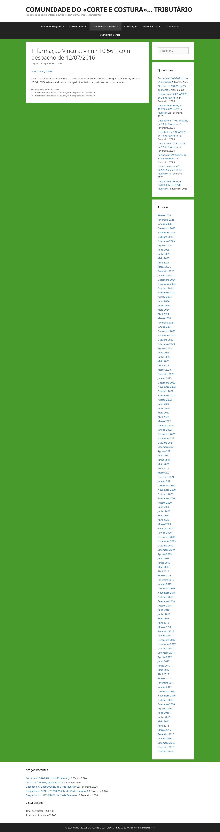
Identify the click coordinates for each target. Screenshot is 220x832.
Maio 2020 (163, 515)
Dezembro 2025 (166, 228)
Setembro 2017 (166, 652)
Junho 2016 (164, 717)
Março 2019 (164, 575)
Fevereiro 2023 (166, 374)
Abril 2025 (163, 262)
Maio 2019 (163, 567)
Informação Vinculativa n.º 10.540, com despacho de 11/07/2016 (65, 95)
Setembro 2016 (166, 704)
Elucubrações (130, 26)
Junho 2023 (164, 356)
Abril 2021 (163, 468)
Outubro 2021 (165, 442)
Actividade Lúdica (151, 26)
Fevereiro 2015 (166, 747)
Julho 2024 (163, 301)
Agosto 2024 (165, 296)
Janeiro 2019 (165, 584)
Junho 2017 (164, 665)
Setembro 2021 (166, 446)
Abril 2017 (163, 674)
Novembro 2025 (167, 232)
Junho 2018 (164, 614)
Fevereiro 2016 (166, 734)
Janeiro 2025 (165, 275)
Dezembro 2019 (166, 537)
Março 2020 (164, 524)
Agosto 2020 (165, 502)
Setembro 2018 (166, 601)
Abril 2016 (163, 725)
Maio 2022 (163, 412)
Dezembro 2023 (166, 331)
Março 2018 (164, 627)
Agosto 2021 (165, 451)
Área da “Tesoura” (78, 26)
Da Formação (172, 26)
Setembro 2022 (166, 395)
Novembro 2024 (167, 284)
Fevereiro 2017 (166, 682)
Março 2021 (164, 472)
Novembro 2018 (167, 592)
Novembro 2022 (167, 386)
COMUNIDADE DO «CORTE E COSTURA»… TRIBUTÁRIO (109, 9)
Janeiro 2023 (165, 378)
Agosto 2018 (165, 605)
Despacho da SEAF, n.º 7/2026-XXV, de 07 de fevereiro (170, 185)
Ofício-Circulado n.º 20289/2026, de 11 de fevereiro (170, 170)
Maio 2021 (163, 464)
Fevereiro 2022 (166, 425)
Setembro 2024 (166, 292)
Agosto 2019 (165, 554)
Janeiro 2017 (165, 687)
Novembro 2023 (167, 335)
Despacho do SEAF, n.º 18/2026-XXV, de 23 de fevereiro (170, 109)
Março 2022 (164, 421)
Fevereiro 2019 (166, 579)
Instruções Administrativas (105, 26)
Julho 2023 (163, 352)
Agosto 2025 (165, 245)
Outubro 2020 (165, 494)
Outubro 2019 (165, 545)
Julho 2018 (163, 609)
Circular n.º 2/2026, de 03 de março (45, 782)
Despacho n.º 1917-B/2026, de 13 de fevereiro (51, 795)
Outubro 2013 (165, 751)
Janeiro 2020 (165, 532)
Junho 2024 (164, 305)
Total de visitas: (34, 810)
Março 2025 (164, 266)
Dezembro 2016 (166, 691)
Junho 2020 (164, 511)
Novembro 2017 (167, 644)
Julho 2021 (163, 455)
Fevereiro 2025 (166, 271)
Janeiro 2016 (165, 738)
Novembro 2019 (167, 541)
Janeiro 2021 (165, 481)
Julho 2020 (163, 507)
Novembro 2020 (167, 489)
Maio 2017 (163, 669)
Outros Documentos (110, 34)
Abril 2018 (163, 622)
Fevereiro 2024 (166, 322)
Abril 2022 (163, 417)
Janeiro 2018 (165, 635)
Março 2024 (164, 318)
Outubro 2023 (165, 339)
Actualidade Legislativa (52, 26)
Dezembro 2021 (166, 434)
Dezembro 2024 (166, 279)
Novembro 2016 (167, 695)
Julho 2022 (163, 404)
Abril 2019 (163, 571)
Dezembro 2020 (166, 485)
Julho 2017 (163, 661)
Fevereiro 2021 (166, 477)
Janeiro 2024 (165, 326)
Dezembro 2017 (166, 640)
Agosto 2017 (165, 657)
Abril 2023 (163, 365)
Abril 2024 (163, 314)
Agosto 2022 (165, 399)
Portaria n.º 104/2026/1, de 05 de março (48, 778)
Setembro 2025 (166, 241)
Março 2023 (164, 369)
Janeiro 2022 (165, 429)
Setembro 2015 (166, 742)
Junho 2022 (164, 408)
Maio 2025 (163, 258)
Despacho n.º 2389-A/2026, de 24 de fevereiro (51, 786)
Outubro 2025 (165, 236)
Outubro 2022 (165, 391)
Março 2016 (164, 729)
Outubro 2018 (165, 597)
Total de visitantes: (36, 815)
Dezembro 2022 (166, 382)
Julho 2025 (163, 249)
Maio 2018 (163, 618)
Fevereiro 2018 (166, 631)
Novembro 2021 (167, 438)
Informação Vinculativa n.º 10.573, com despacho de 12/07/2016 (65, 92)
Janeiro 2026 (165, 224)
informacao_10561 (41, 71)
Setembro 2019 (166, 549)
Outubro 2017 (165, 648)
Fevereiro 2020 (166, 528)
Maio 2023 (163, 361)
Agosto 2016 (165, 708)
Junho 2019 (164, 562)
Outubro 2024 (165, 288)
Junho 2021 (164, 459)
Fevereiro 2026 (166, 219)
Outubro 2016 (165, 700)
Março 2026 (164, 215)
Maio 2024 (163, 309)
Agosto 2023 (165, 348)
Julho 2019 (163, 558)
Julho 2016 (163, 712)
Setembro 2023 (166, 344)
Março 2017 (164, 678)
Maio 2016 (163, 721)
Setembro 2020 (166, 498)
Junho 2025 (164, 254)
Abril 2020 (163, 519)
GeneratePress (147, 827)
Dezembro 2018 (166, 588)
